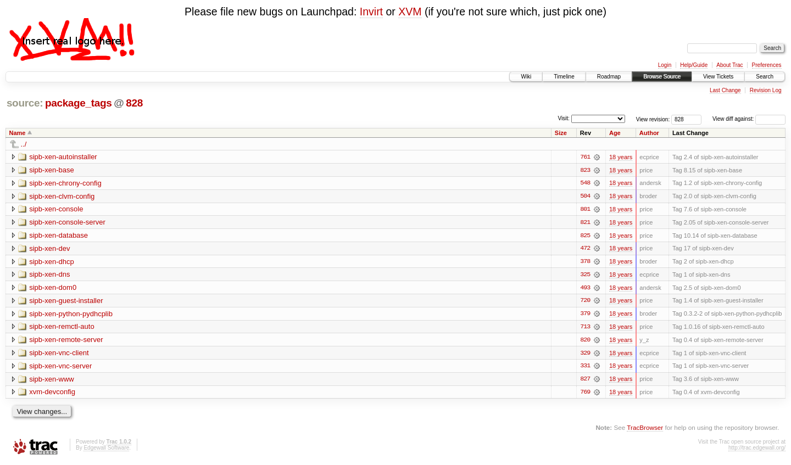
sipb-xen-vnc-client (58, 354)
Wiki (526, 77)
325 (585, 275)
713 (585, 328)
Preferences (767, 65)
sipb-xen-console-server (67, 223)
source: (25, 103)
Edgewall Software (106, 450)
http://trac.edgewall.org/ (757, 450)
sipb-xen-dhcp (51, 262)
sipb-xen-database (58, 236)
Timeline (564, 77)
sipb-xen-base (51, 170)
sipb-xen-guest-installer (66, 302)
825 (585, 236)
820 (585, 341)
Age (615, 133)
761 (585, 157)
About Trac (729, 65)
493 (585, 288)
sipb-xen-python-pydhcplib (71, 315)
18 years (620, 157)
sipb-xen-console (56, 209)
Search (764, 77)
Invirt (371, 11)
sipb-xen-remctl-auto (61, 328)
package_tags (78, 103)
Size (561, 133)
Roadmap (609, 77)
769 (585, 394)
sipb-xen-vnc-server (60, 367)
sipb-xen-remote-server (66, 341)
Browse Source (662, 77)
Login (664, 65)
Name (17, 133)
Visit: (564, 118)
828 (134, 103)
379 (585, 315)
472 (585, 249)
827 (585, 381)
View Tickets (718, 77)
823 (585, 170)
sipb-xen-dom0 (52, 288)
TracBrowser (645, 429)
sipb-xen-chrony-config (65, 183)
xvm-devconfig (52, 394)
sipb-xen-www (51, 381)
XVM (409, 11)
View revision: (653, 119)
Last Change (725, 90)
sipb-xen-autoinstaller (63, 157)
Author (649, 133)
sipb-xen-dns (49, 275)
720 (585, 302)
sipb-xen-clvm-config (61, 196)
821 (585, 223)
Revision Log (766, 90)
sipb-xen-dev (49, 249)
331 (585, 367)
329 (585, 354)
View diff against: (749, 119)
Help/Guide (694, 65)
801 (585, 209)
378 (585, 262)
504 (585, 196)
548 (585, 183)
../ (24, 144)
